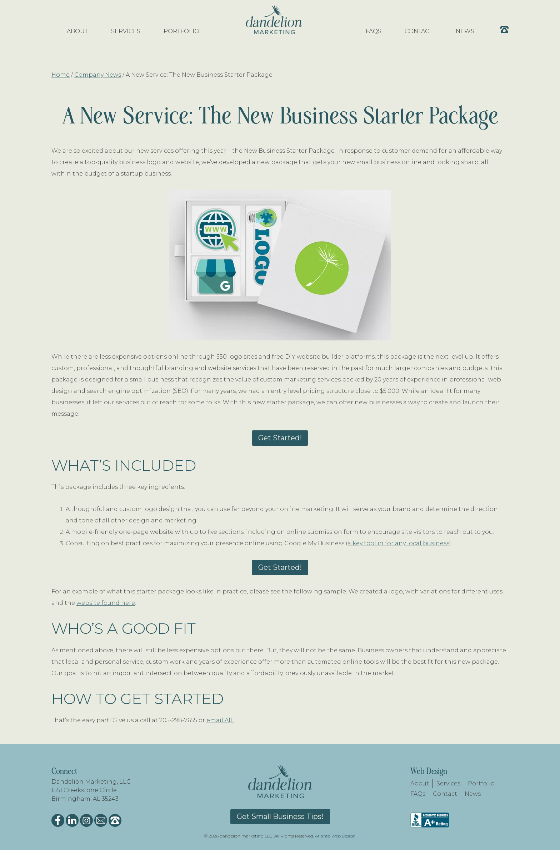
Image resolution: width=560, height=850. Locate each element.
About (419, 783)
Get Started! (280, 438)
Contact (445, 793)
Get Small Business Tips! (280, 816)
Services (448, 783)
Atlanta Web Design (335, 836)
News (473, 793)
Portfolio (481, 783)
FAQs (417, 793)
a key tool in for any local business (398, 543)
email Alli (220, 720)
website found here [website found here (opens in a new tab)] (105, 602)
